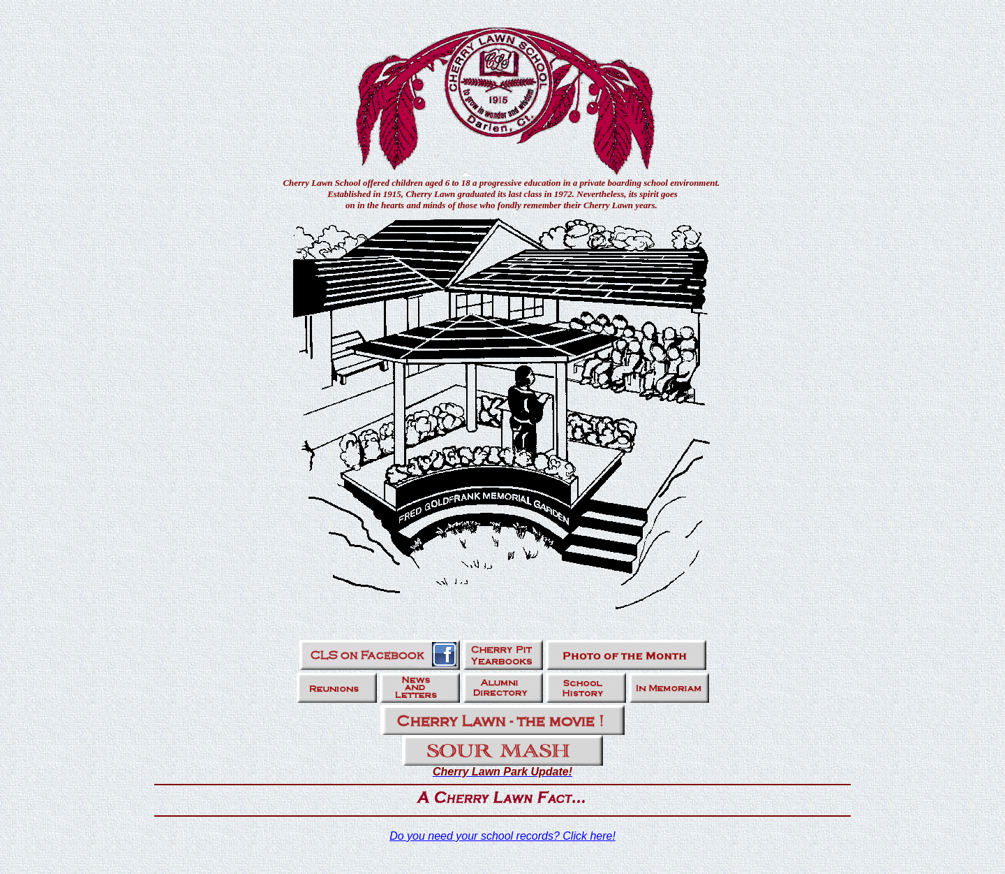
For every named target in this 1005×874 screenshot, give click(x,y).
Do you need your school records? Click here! (502, 836)
